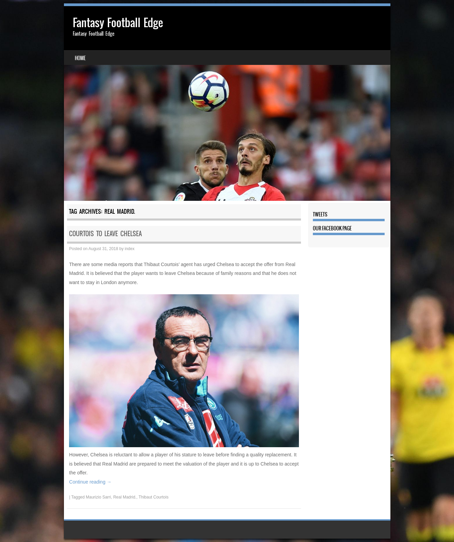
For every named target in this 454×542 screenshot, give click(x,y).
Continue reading (90, 482)
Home (80, 58)
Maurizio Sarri (98, 497)
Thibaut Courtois (153, 497)
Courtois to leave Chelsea (105, 233)
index (130, 248)
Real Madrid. (124, 497)
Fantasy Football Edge (118, 22)
